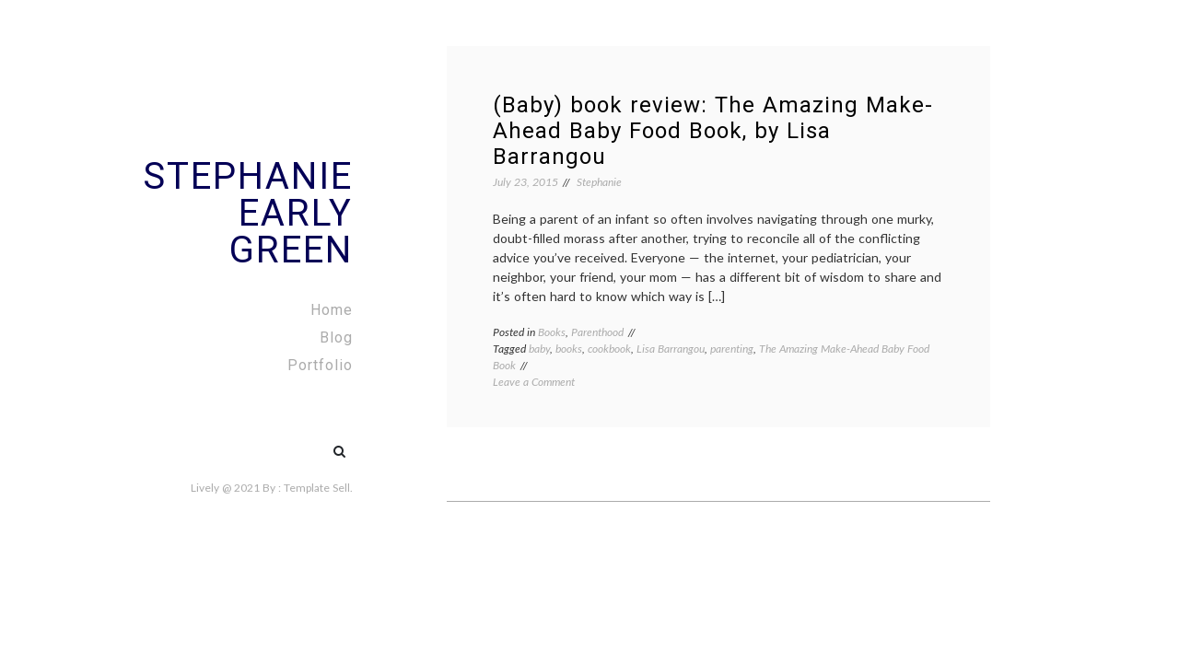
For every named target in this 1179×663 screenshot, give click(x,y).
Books (552, 332)
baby (539, 348)
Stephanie (599, 182)
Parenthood (597, 332)
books (568, 348)
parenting (731, 348)
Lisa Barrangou (670, 348)
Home (331, 310)
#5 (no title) (300, 442)
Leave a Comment (534, 382)
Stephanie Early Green (248, 213)
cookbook (609, 348)
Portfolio (320, 365)
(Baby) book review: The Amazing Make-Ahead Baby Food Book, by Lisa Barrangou (713, 130)
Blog (336, 337)
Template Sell (317, 487)
